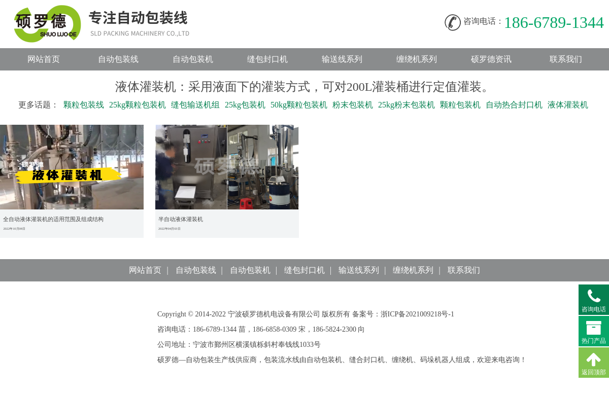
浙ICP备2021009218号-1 (417, 314)
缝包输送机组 (195, 104)
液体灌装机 (568, 104)
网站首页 (43, 59)
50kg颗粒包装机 (298, 104)
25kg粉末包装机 (406, 104)
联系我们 (566, 59)
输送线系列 (342, 59)
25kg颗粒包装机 (137, 104)
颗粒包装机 (460, 104)
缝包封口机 (267, 59)
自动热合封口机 (514, 104)
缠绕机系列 (416, 59)
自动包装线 (111, 10)
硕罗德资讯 (491, 59)
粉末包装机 (352, 104)
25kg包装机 (245, 104)
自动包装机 (193, 59)
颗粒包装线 (83, 104)
